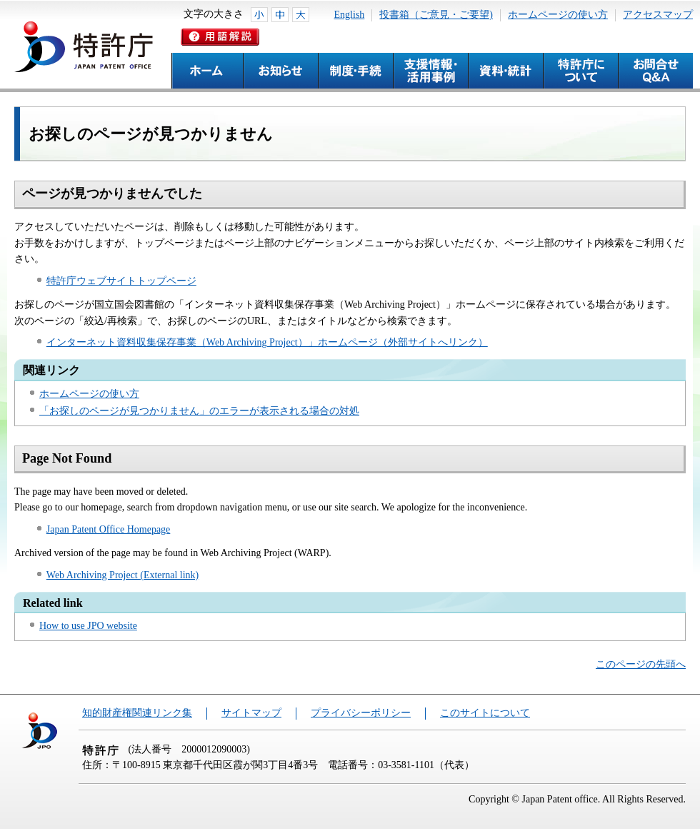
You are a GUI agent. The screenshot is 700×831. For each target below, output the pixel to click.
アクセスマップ (658, 14)
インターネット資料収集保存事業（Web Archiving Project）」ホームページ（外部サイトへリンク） (267, 342)
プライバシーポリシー (361, 712)
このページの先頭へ (641, 664)
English (349, 14)
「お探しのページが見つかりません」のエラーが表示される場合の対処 (199, 411)
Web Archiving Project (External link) (122, 575)
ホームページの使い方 (558, 14)
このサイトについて (485, 712)
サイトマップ (251, 712)
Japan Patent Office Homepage (108, 529)
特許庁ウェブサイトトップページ (121, 281)
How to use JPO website (88, 625)
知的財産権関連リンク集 (137, 712)
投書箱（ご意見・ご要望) (436, 14)
